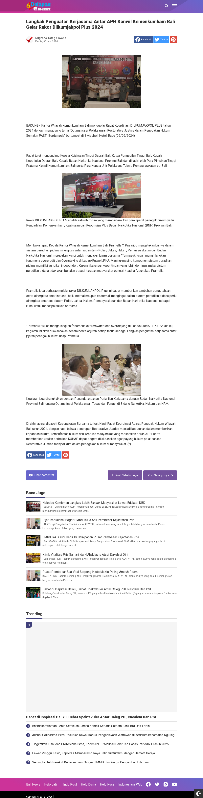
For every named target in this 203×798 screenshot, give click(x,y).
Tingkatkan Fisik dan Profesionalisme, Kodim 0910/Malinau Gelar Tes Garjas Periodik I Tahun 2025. (100, 744)
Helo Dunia (88, 784)
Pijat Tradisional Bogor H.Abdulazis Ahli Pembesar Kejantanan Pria (88, 520)
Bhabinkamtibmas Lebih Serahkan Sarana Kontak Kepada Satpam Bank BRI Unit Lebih (91, 726)
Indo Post (70, 784)
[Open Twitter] (157, 784)
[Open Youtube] (174, 784)
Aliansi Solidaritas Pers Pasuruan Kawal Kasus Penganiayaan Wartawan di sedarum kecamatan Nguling (103, 735)
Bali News (33, 784)
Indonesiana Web (130, 784)
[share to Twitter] (161, 39)
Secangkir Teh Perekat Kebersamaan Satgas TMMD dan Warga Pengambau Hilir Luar (90, 762)
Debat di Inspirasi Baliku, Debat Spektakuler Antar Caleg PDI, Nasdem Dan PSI (96, 589)
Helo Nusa (107, 784)
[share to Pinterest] (173, 39)
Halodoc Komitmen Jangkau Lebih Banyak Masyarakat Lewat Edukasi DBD (93, 503)
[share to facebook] (143, 39)
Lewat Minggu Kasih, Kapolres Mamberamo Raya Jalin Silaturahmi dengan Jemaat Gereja (93, 753)
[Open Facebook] (148, 784)
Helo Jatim (51, 784)
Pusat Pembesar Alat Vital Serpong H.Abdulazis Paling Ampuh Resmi (90, 572)
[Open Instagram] (165, 784)
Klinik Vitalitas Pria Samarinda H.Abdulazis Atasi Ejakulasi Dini (85, 554)
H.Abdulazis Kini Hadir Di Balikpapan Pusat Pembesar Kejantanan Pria (90, 537)
